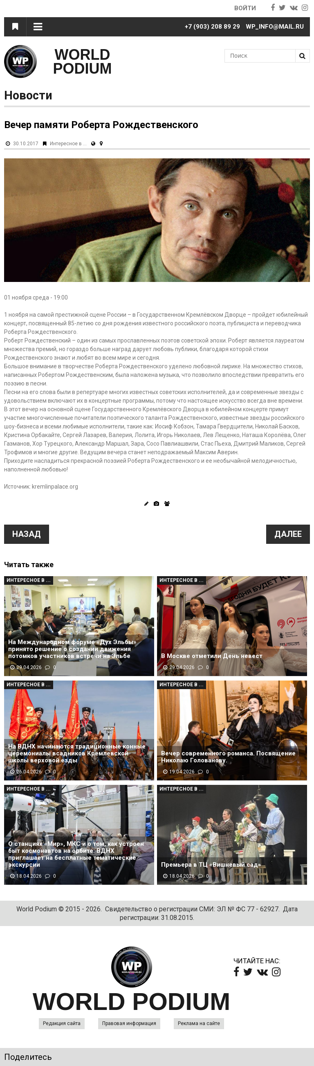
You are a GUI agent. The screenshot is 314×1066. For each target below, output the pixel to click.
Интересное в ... (68, 143)
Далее (288, 534)
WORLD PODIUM (82, 61)
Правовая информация (129, 1023)
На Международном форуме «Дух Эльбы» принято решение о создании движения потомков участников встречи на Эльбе (72, 649)
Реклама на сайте (199, 1023)
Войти (245, 8)
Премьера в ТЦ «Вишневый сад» (211, 864)
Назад (26, 534)
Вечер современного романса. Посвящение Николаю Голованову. (228, 757)
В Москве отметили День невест (211, 656)
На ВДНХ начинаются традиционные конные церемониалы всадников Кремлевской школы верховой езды (77, 753)
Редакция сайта (62, 1023)
